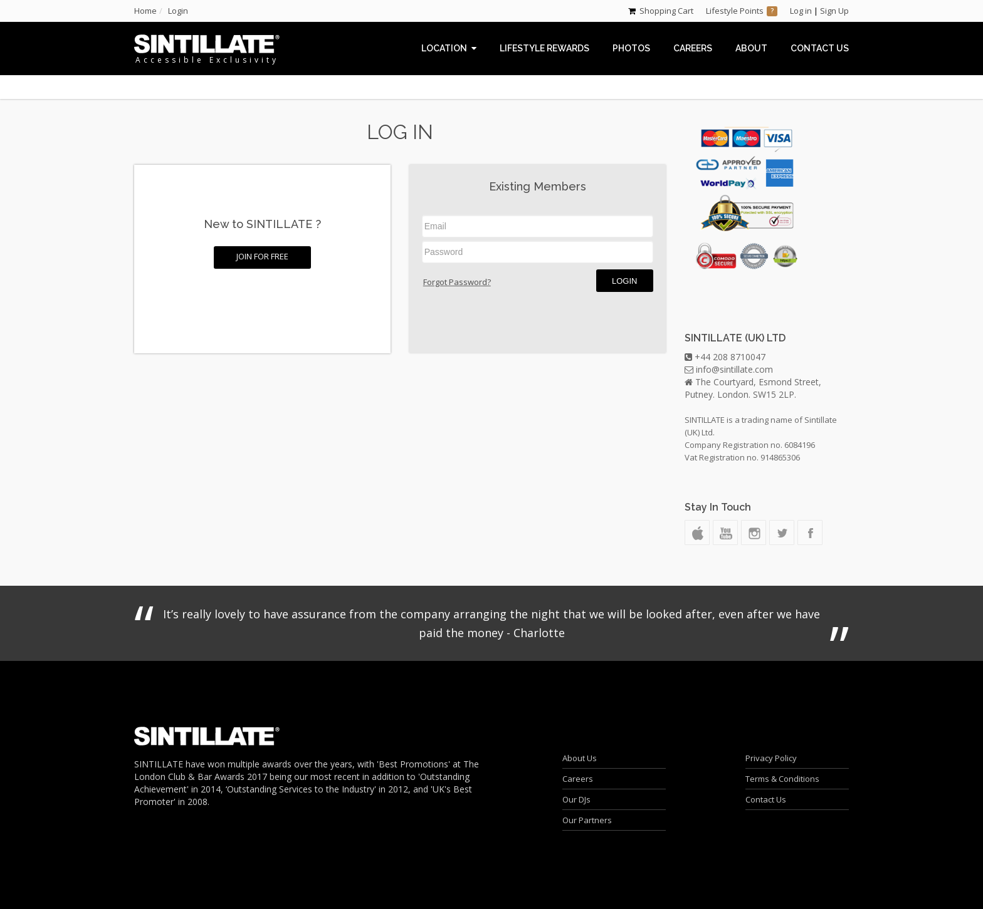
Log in (801, 10)
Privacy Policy (771, 758)
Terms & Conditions (782, 778)
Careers (577, 778)
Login (624, 281)
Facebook (810, 532)
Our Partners (587, 820)
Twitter (781, 532)
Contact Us (765, 799)
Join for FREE (262, 256)
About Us (579, 758)
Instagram (753, 532)
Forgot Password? (457, 282)
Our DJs (576, 799)
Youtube (725, 532)
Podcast (697, 532)
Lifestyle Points (735, 10)
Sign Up (834, 10)
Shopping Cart (666, 10)
